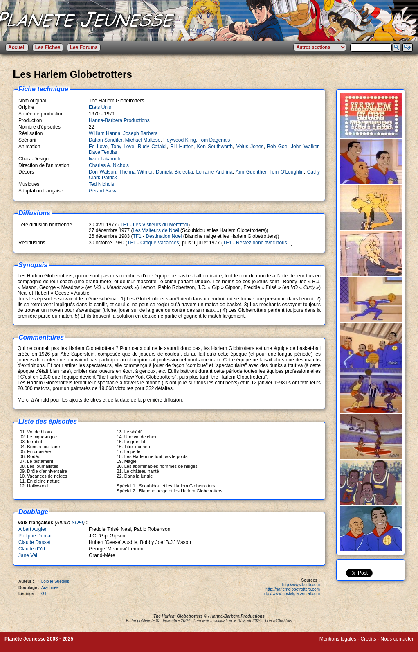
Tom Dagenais (214, 140)
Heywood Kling (179, 140)
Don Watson (102, 172)
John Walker (305, 146)
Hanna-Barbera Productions (119, 120)
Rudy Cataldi (152, 146)
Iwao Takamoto (105, 159)
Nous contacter (397, 639)
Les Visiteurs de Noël (156, 230)
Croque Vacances (159, 243)
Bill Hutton (181, 146)
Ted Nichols (101, 184)
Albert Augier (32, 529)
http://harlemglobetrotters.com (292, 589)
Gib (44, 593)
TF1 (124, 225)
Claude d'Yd (31, 549)
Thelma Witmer (136, 172)
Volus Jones (250, 146)
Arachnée (50, 587)
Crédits (368, 639)
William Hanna (104, 133)
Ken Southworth (215, 146)
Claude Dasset (34, 542)
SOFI (77, 523)
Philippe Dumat (35, 536)
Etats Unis (100, 107)
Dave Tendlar (103, 152)
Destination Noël (164, 236)
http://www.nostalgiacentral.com (291, 593)
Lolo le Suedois (55, 581)
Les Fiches (48, 47)
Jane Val (27, 555)
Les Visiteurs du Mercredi (160, 225)
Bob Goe (277, 146)
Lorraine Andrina (214, 172)
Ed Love (98, 146)
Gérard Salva (103, 191)
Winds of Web (334, 644)
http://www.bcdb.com (301, 584)
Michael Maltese (143, 140)
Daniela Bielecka (174, 172)
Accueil (17, 47)
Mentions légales (337, 639)
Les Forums (84, 47)
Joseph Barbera (140, 133)
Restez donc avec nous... (263, 243)
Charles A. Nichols (109, 165)
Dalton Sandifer (105, 140)
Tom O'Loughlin (287, 172)
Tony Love (122, 146)
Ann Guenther (251, 172)
